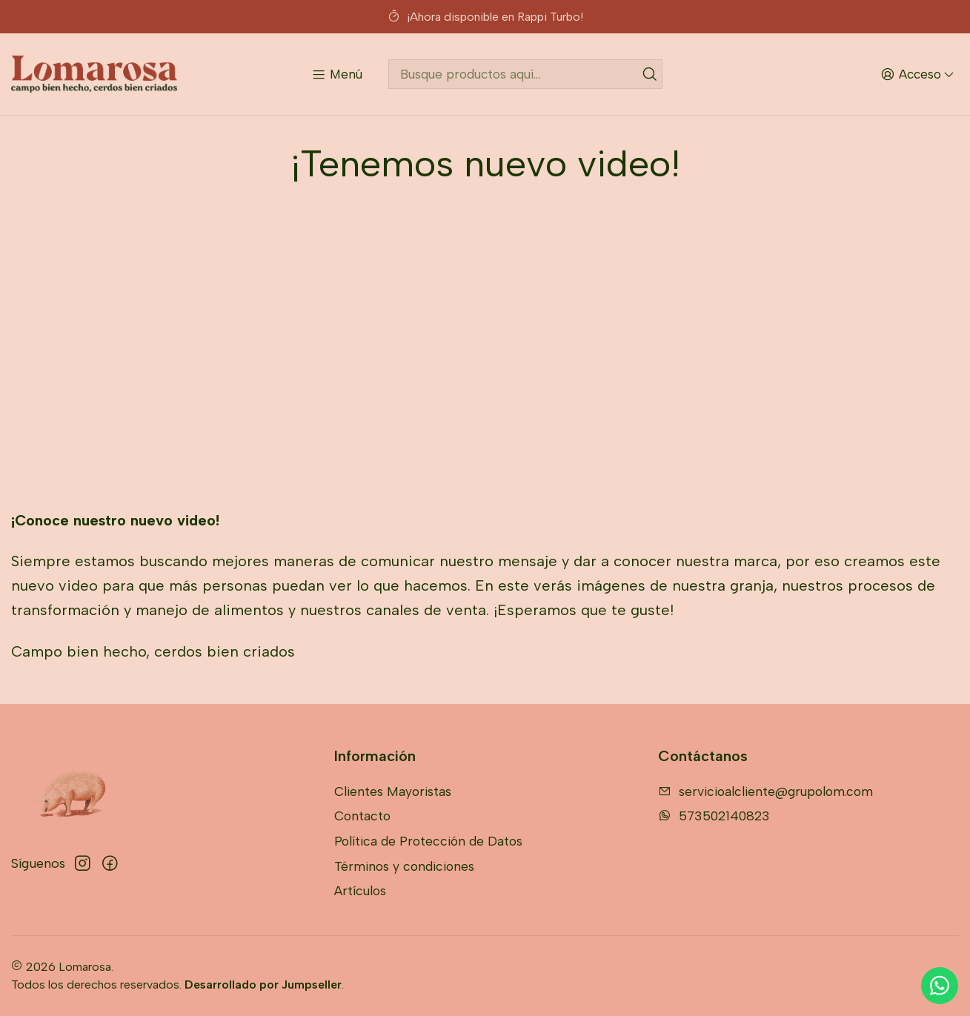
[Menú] (337, 74)
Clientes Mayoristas (392, 791)
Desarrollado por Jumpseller (263, 984)
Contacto (362, 815)
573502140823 (714, 815)
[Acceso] (917, 74)
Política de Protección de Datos (428, 841)
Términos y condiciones (404, 866)
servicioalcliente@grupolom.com (765, 791)
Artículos (360, 890)
